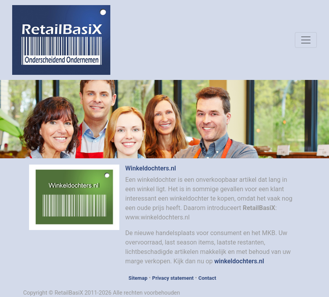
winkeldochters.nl (239, 261)
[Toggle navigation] (306, 40)
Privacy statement (173, 278)
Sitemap (137, 278)
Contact (207, 278)
